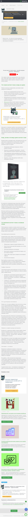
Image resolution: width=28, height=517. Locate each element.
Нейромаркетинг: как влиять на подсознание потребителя (13, 413)
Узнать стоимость (11, 391)
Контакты (14, 510)
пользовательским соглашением (9, 199)
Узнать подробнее (7, 496)
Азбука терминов (21, 21)
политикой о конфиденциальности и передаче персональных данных (10, 198)
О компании (23, 515)
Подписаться (22, 192)
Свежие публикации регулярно (14, 122)
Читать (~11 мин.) (7, 449)
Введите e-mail (6, 193)
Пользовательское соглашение (8, 515)
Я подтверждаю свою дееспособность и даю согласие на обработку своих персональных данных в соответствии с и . (11, 197)
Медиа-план (6, 102)
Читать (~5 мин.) (7, 477)
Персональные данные (16, 515)
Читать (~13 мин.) (7, 421)
